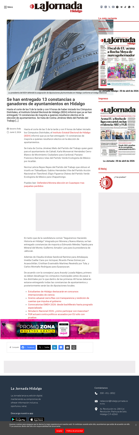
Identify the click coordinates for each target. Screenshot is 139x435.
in (55, 347)
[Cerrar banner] (136, 425)
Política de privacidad (74, 431)
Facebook (28, 347)
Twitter (44, 347)
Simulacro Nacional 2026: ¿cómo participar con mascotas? (58, 311)
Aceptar (59, 431)
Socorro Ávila (15, 129)
